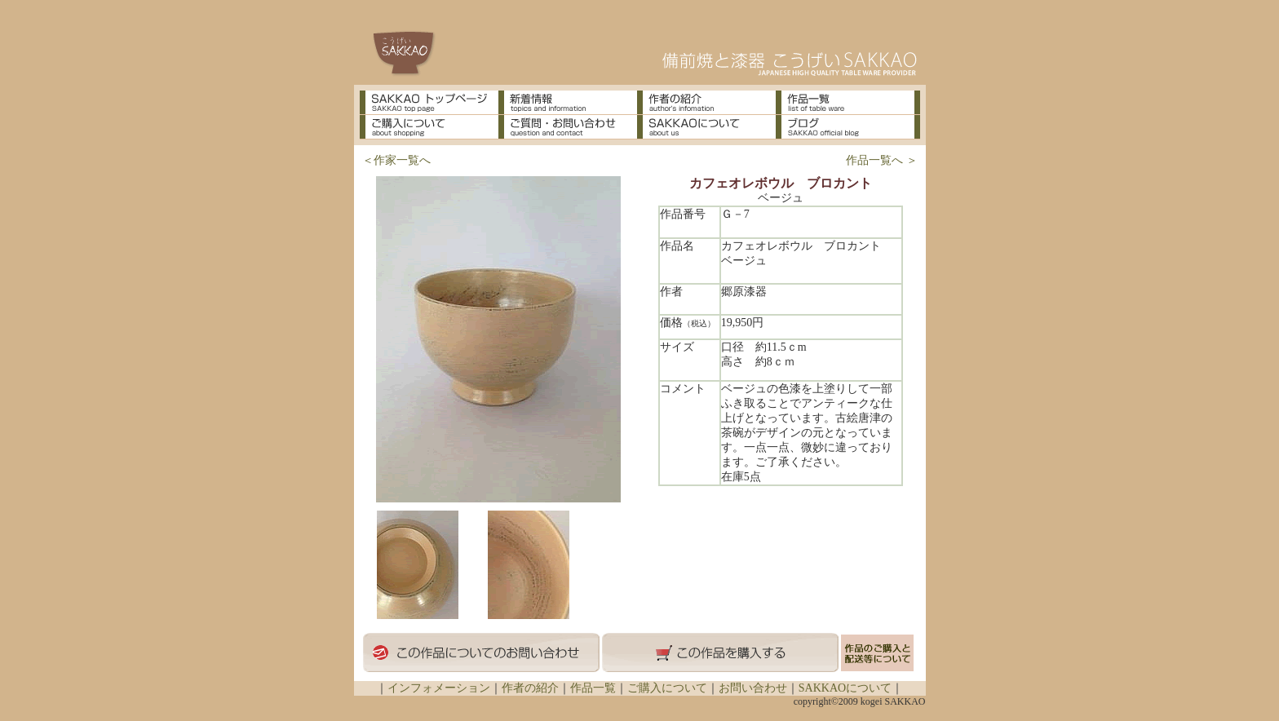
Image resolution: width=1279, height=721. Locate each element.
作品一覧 (593, 688)
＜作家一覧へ (396, 160)
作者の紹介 (530, 688)
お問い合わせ (753, 688)
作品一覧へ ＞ (882, 160)
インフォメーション (438, 688)
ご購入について (667, 688)
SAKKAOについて (845, 688)
